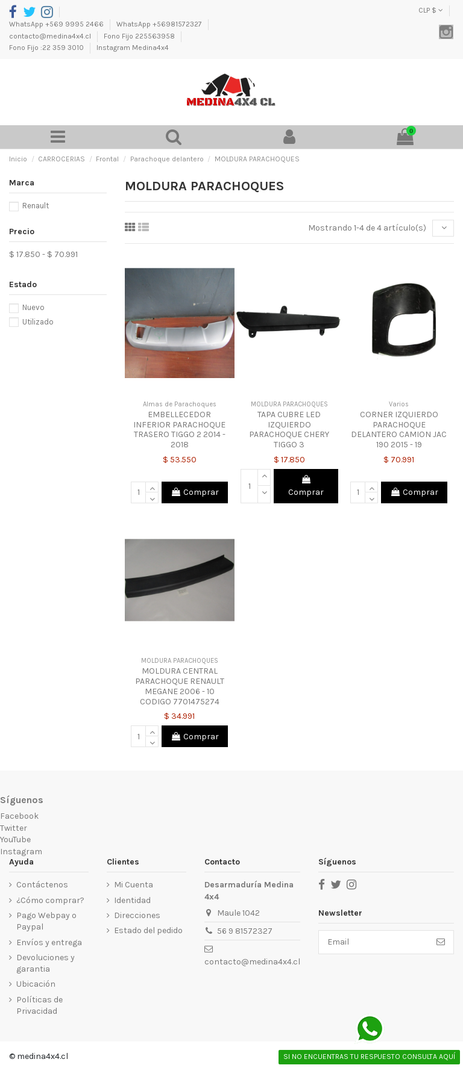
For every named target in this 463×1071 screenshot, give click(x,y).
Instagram (21, 851)
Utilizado (38, 321)
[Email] (373, 942)
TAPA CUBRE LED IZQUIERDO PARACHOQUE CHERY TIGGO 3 (289, 429)
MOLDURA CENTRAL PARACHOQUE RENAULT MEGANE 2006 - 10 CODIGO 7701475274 (179, 686)
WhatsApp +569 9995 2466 (57, 24)
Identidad (132, 900)
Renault (35, 205)
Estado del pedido (148, 930)
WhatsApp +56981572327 (160, 24)
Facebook (19, 816)
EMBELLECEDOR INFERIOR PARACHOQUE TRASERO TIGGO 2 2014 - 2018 (179, 429)
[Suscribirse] (440, 942)
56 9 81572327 (244, 931)
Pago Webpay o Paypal (46, 921)
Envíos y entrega (49, 942)
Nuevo (33, 307)
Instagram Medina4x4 (132, 47)
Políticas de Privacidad (39, 1006)
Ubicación (35, 984)
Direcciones (137, 915)
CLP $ (430, 10)
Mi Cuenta (133, 885)
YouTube (15, 839)
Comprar (195, 492)
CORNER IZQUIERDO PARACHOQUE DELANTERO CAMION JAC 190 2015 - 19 (399, 429)
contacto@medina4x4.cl (51, 36)
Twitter (13, 828)
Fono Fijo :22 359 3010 (47, 47)
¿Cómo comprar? (50, 900)
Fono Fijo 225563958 (140, 36)
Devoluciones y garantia (45, 963)
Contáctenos (42, 885)
